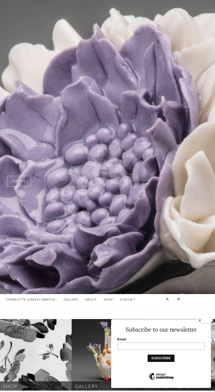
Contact (128, 299)
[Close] (205, 320)
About (91, 299)
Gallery (71, 299)
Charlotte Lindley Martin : (31, 299)
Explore (20, 182)
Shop (108, 299)
